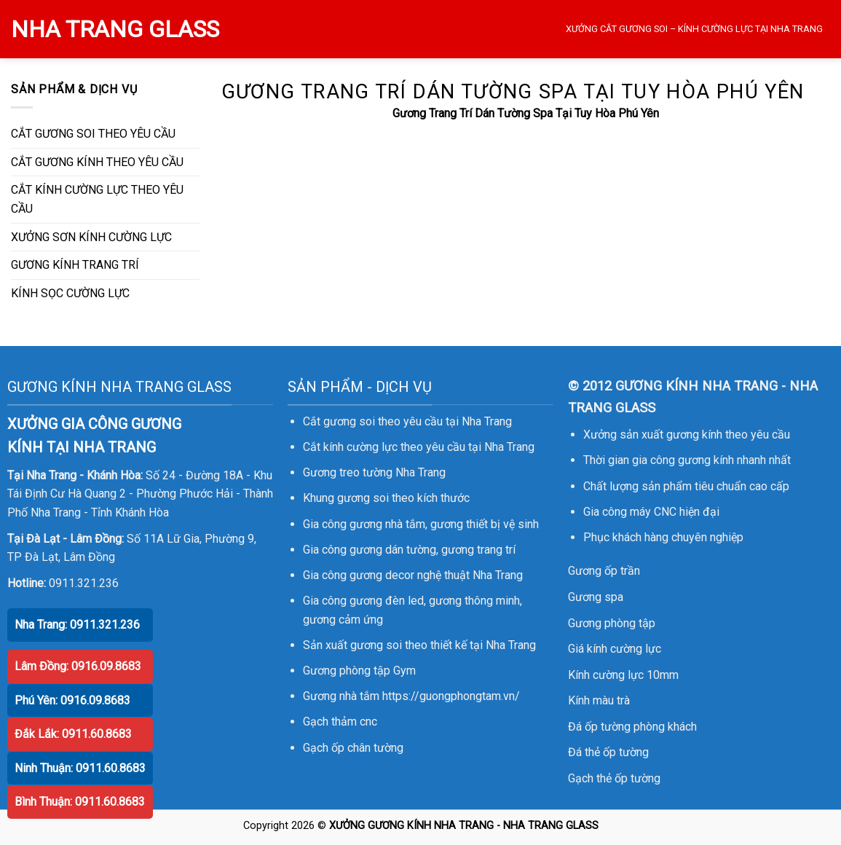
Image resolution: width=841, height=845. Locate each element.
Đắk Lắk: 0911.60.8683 (73, 734)
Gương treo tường (347, 472)
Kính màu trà (599, 700)
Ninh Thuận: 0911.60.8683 (80, 768)
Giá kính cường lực (614, 649)
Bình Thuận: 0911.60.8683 (80, 802)
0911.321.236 (84, 583)
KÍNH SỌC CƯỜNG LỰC (70, 293)
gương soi (363, 498)
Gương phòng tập (611, 623)
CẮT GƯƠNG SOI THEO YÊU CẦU (93, 134)
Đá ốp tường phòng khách (632, 727)
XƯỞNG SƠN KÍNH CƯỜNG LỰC (91, 237)
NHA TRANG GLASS (115, 29)
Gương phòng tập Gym (359, 670)
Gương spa (595, 597)
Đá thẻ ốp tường (608, 752)
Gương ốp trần (604, 571)
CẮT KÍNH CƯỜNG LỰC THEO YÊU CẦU (97, 199)
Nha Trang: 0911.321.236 (77, 625)
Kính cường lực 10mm (623, 675)
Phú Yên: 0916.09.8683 (72, 700)
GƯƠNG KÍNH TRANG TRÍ (75, 265)
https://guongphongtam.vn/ (451, 696)
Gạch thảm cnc (340, 721)
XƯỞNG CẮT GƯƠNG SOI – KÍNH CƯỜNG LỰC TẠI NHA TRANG (694, 28)
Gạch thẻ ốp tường (614, 778)
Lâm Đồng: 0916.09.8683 (78, 666)
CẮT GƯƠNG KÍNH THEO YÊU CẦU (97, 162)
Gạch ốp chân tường (353, 748)
